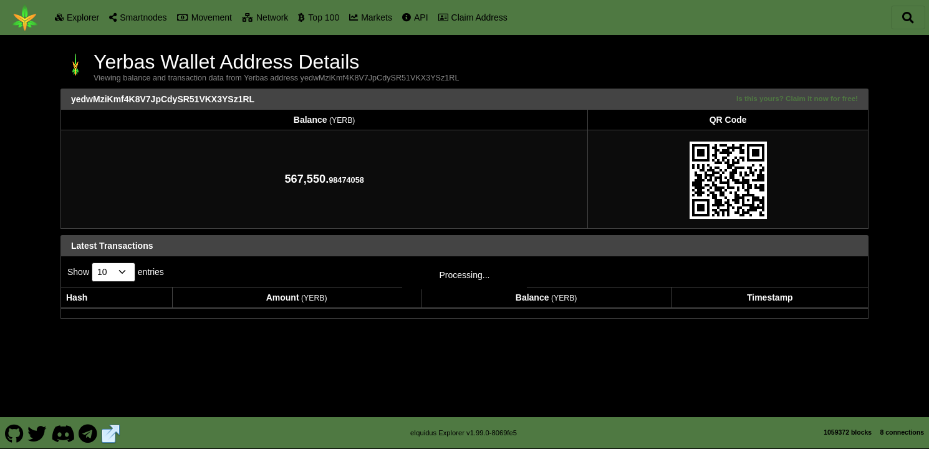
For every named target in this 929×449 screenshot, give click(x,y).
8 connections (902, 426)
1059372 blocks (848, 426)
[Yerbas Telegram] (88, 426)
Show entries (115, 272)
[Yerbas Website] (111, 426)
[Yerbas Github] (14, 426)
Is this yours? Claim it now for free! (797, 98)
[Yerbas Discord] (62, 426)
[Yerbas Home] (25, 17)
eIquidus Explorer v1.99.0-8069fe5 (463, 426)
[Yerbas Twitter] (37, 426)
